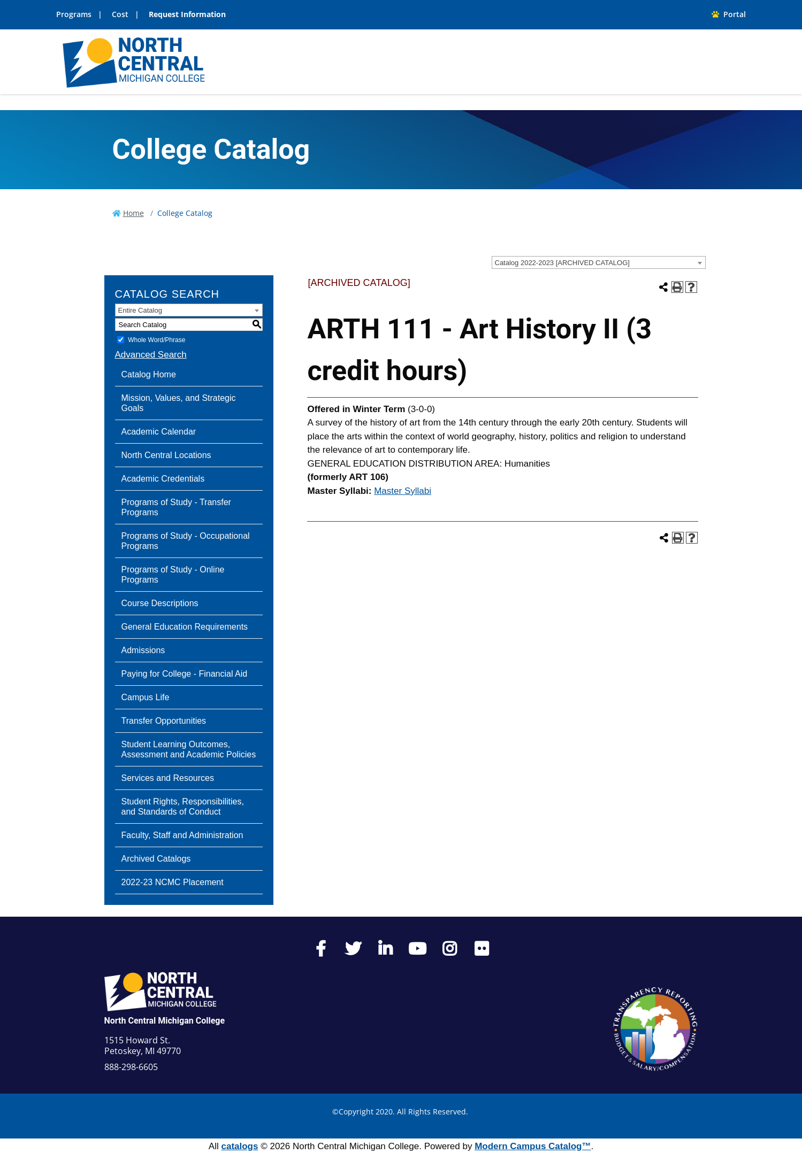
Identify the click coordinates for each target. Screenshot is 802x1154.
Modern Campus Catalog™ (533, 1146)
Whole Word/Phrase (156, 340)
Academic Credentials (163, 478)
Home (133, 213)
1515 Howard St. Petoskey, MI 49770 (142, 1045)
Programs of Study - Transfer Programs (176, 507)
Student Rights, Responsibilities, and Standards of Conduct (182, 806)
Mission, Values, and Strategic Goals (178, 403)
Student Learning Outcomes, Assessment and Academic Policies (188, 749)
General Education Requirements (184, 626)
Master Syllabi (402, 491)
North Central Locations (166, 455)
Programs (73, 14)
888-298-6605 (131, 1067)
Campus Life (145, 697)
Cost (120, 14)
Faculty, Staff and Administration (182, 835)
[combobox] (599, 262)
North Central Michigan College (164, 1021)
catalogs (239, 1146)
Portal (729, 14)
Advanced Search (151, 355)
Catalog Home (148, 374)
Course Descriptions (159, 603)
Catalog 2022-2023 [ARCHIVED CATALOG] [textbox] (562, 263)
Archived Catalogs (156, 858)
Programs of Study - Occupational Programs (185, 541)
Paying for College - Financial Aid (184, 673)
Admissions (143, 650)
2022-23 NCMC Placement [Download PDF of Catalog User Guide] (172, 882)
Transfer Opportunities (164, 720)
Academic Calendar (158, 431)
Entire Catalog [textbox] (140, 310)
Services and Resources (167, 778)
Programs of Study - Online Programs (173, 574)
